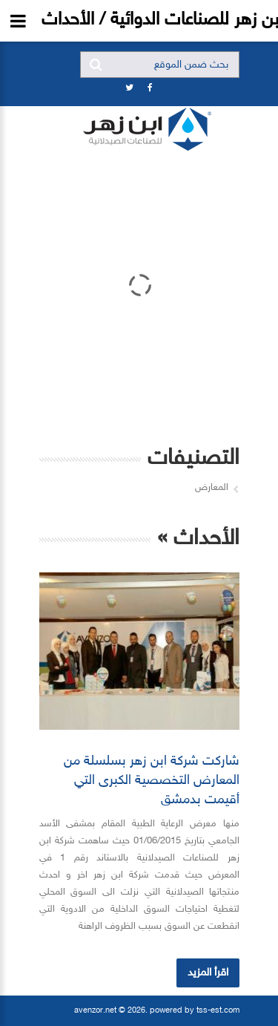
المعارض (211, 488)
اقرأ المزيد (208, 973)
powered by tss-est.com (194, 1011)
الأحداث (206, 539)
